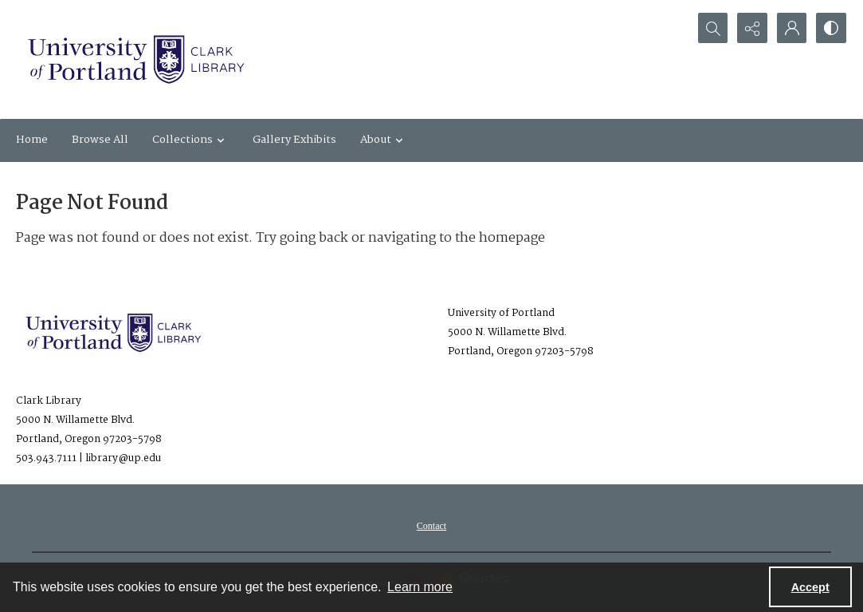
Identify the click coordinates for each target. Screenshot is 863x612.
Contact (431, 525)
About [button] (383, 139)
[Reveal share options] (751, 28)
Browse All (100, 139)
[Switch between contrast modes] (831, 28)
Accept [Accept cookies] (810, 587)
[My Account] (791, 28)
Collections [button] (190, 139)
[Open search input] (711, 28)
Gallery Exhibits (294, 139)
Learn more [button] (420, 587)
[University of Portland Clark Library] (135, 59)
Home (32, 139)
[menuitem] (431, 525)
